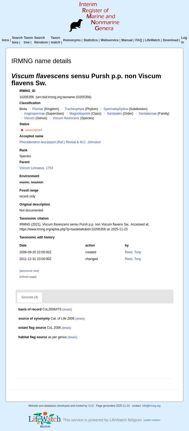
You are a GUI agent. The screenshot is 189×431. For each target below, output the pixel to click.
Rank (23, 150)
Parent (24, 162)
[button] (21, 130)
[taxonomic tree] (29, 270)
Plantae (37, 109)
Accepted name (31, 136)
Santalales (114, 113)
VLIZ (91, 405)
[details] (67, 309)
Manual (126, 40)
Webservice (110, 40)
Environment (29, 176)
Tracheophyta (74, 109)
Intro (5, 40)
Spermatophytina (115, 109)
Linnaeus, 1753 (36, 168)
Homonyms (71, 40)
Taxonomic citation (33, 218)
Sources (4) (29, 297)
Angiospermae (34, 113)
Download (170, 40)
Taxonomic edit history (36, 237)
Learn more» (152, 420)
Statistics (90, 40)
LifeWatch (152, 40)
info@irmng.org (151, 405)
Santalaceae (148, 113)
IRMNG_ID (27, 91)
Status (24, 124)
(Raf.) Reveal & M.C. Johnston (59, 142)
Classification (29, 103)
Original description (34, 204)
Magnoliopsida (79, 113)
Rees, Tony (133, 252)
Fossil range (28, 190)
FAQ (138, 40)
